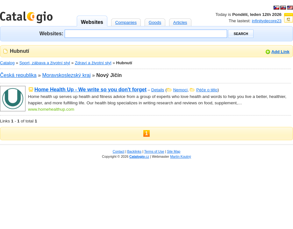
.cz (139, 156)
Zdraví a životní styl (93, 62)
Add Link (280, 51)
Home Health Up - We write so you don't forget (90, 89)
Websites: (51, 33)
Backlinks (134, 151)
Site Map (173, 151)
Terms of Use (154, 151)
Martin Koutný (180, 156)
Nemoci (180, 89)
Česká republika (18, 75)
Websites (92, 20)
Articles (180, 21)
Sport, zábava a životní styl (44, 62)
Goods (155, 21)
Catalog (7, 62)
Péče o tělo (207, 89)
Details (157, 89)
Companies (126, 21)
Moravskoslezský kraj (66, 75)
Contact (119, 151)
